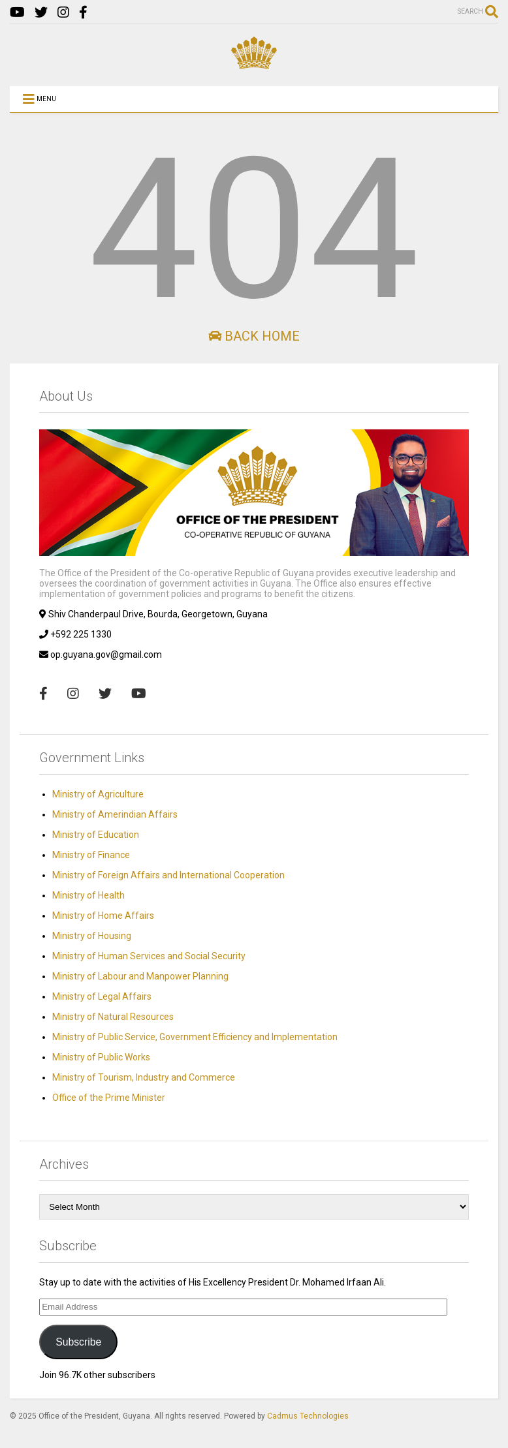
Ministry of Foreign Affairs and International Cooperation (168, 875)
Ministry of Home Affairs (103, 915)
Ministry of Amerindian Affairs (115, 814)
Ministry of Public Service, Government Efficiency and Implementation (195, 1037)
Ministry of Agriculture (98, 794)
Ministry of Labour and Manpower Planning (140, 976)
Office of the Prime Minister (108, 1097)
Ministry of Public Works (101, 1057)
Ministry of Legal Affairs (101, 996)
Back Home (254, 336)
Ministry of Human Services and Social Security (149, 956)
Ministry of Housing (91, 936)
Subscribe (78, 1342)
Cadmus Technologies (308, 1416)
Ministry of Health (88, 895)
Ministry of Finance (91, 855)
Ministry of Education (95, 834)
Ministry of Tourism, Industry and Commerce (143, 1077)
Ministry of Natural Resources (113, 1016)
